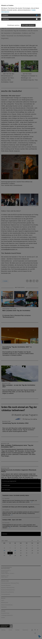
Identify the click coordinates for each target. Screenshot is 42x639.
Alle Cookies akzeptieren (28, 25)
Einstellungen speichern (13, 25)
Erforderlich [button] (5, 15)
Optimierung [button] (5, 19)
